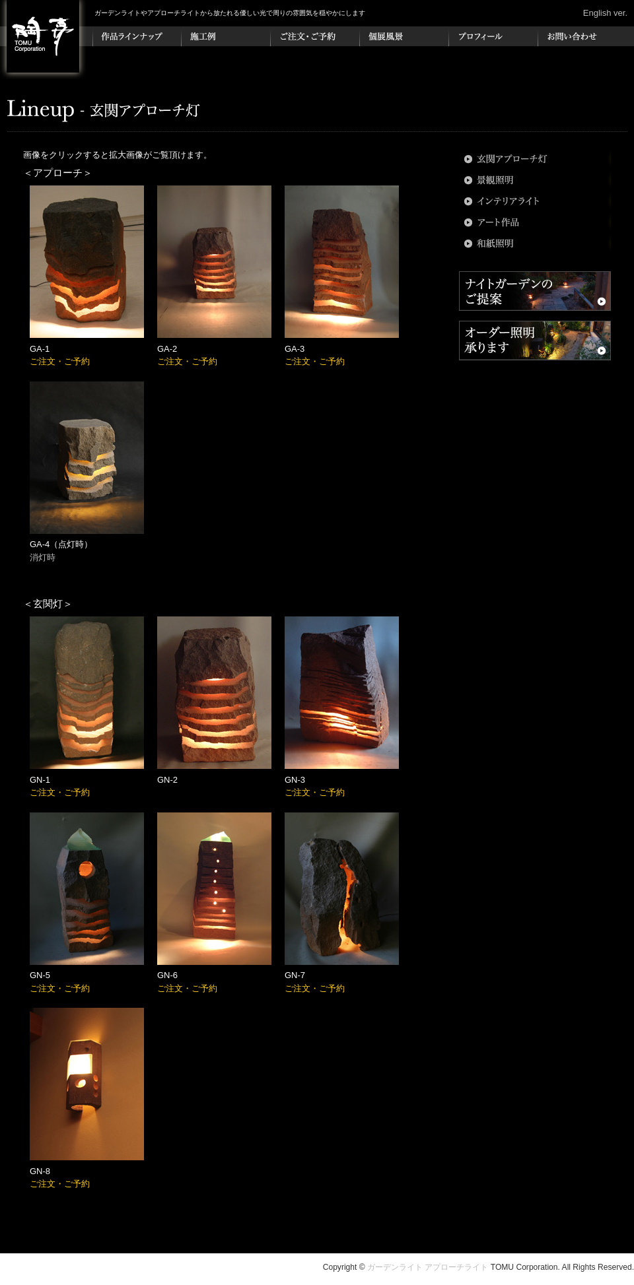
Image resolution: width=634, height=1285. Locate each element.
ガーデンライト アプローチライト (427, 1267)
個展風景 (404, 36)
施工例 (226, 36)
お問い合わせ (582, 36)
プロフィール (493, 36)
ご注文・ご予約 (315, 36)
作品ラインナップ (137, 36)
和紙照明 (535, 243)
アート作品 (535, 222)
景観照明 (535, 180)
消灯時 (42, 557)
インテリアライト (535, 201)
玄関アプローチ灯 (535, 159)
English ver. (605, 13)
